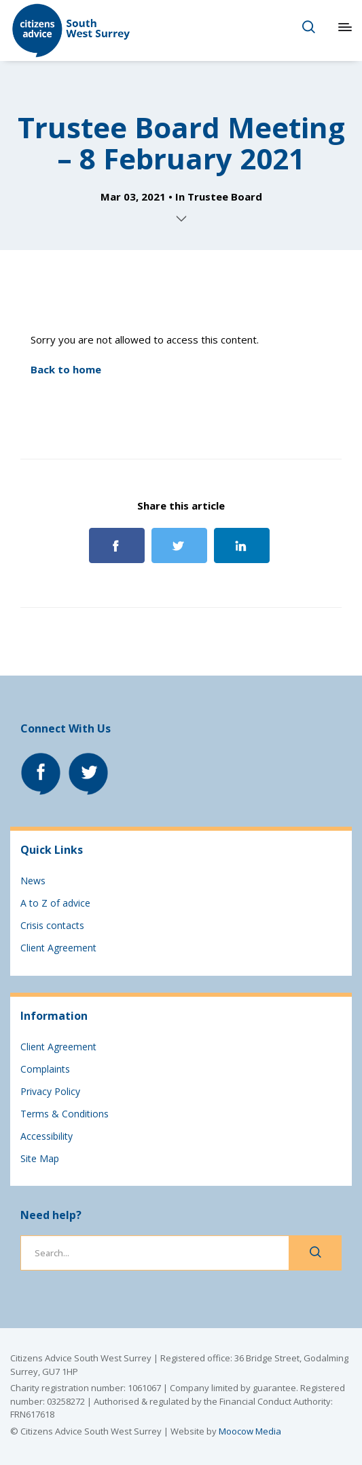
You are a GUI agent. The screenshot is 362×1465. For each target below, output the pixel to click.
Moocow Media (250, 1431)
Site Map (39, 1158)
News (33, 880)
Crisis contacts (52, 925)
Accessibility (46, 1136)
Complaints (45, 1068)
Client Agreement (58, 947)
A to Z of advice (55, 902)
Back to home (66, 369)
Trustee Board (224, 196)
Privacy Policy (50, 1091)
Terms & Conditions (64, 1113)
